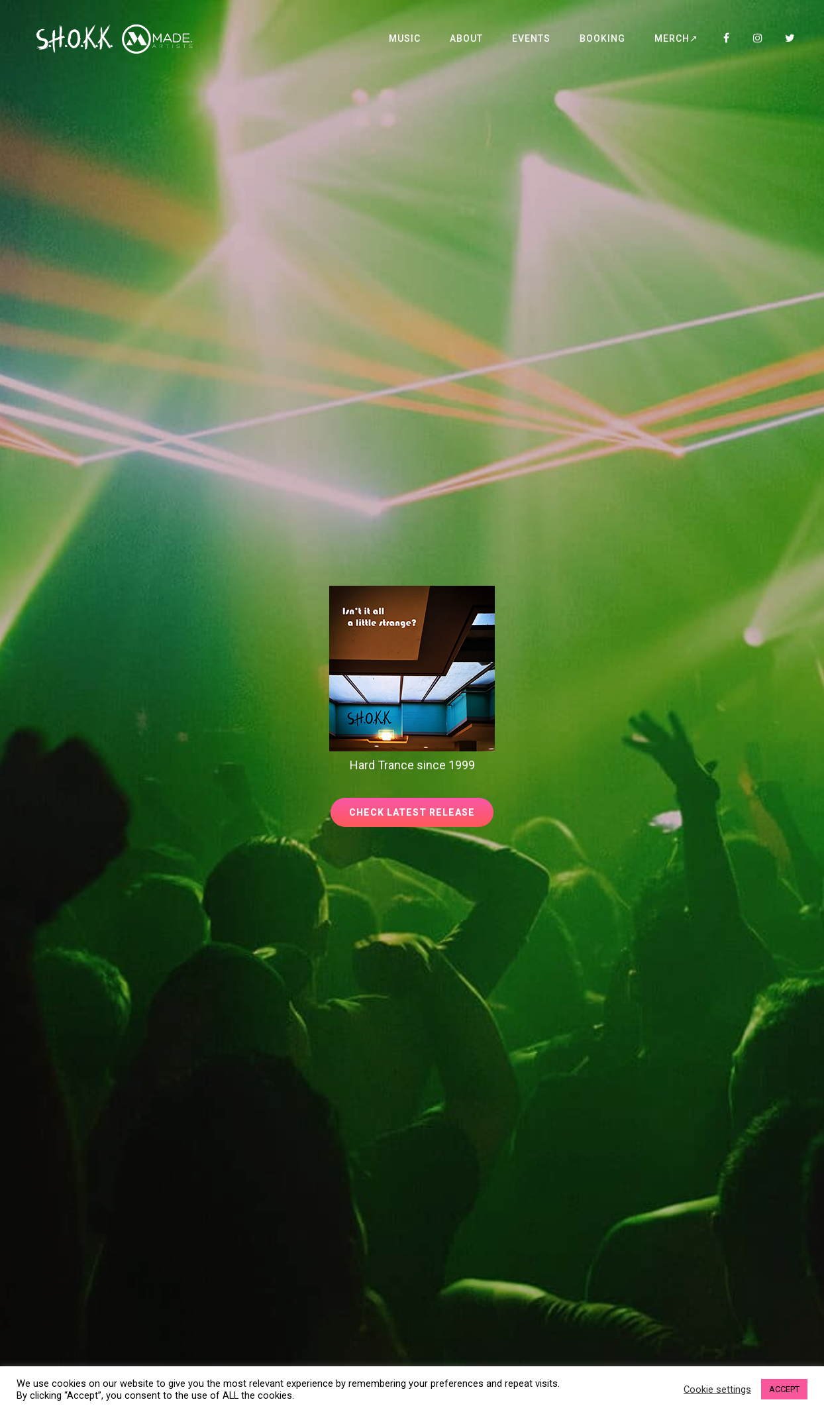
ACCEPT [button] (784, 1389)
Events (531, 38)
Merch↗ (676, 38)
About (466, 38)
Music (405, 38)
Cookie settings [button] (717, 1389)
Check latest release (421, 816)
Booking (602, 38)
